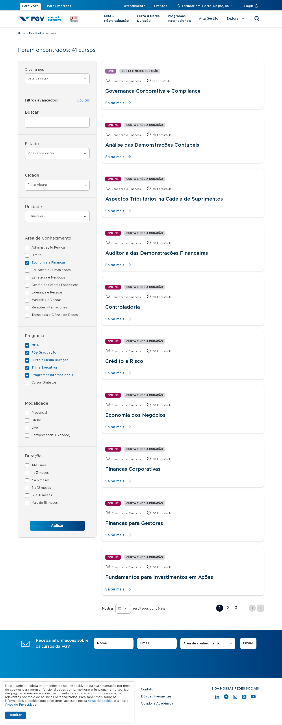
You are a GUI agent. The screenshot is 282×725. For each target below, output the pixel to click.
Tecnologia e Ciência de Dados (55, 315)
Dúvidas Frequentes (156, 696)
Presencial (39, 412)
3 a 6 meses (41, 480)
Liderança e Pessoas (47, 292)
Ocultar (83, 100)
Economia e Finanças (48, 262)
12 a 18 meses (42, 495)
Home (22, 33)
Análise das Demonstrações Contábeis (152, 145)
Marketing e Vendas (46, 300)
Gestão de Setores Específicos (55, 285)
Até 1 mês (39, 465)
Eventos (160, 6)
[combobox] (207, 643)
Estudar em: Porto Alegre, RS (205, 6)
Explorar (235, 18)
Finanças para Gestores (134, 523)
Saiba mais (114, 103)
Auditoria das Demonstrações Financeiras (156, 253)
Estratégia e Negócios (48, 277)
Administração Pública (48, 247)
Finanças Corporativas (132, 469)
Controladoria (122, 307)
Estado (32, 144)
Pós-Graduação (44, 352)
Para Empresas (59, 6)
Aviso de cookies (100, 701)
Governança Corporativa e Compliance (152, 91)
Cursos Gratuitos (44, 382)
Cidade (32, 175)
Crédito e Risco (124, 361)
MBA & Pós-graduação (116, 18)
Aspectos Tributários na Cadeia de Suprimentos (164, 199)
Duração (33, 456)
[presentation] (141, 661)
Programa (34, 336)
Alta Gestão (208, 18)
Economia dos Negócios (135, 415)
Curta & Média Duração (148, 18)
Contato (147, 689)
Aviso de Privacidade (21, 704)
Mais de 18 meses (45, 502)
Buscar (32, 112)
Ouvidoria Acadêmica (157, 703)
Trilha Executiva (44, 367)
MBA (35, 345)
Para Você (30, 6)
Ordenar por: (34, 69)
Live (35, 427)
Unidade (33, 207)
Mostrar (107, 608)
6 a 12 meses (41, 487)
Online (36, 420)
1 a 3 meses (40, 472)
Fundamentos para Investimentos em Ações (159, 577)
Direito (37, 255)
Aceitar (16, 715)
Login (252, 6)
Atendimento (135, 6)
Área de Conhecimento (48, 238)
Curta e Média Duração (50, 360)
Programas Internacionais (179, 18)
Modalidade (36, 404)
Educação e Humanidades (51, 270)
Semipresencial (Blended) (51, 435)
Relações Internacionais (49, 307)
